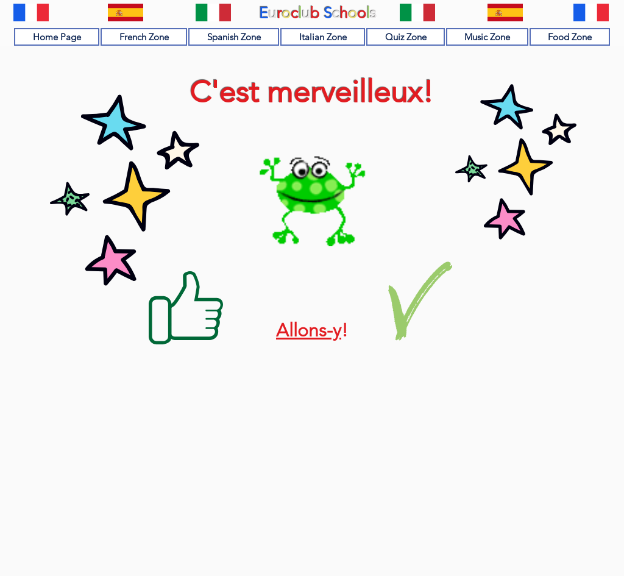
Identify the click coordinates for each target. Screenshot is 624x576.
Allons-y (308, 330)
